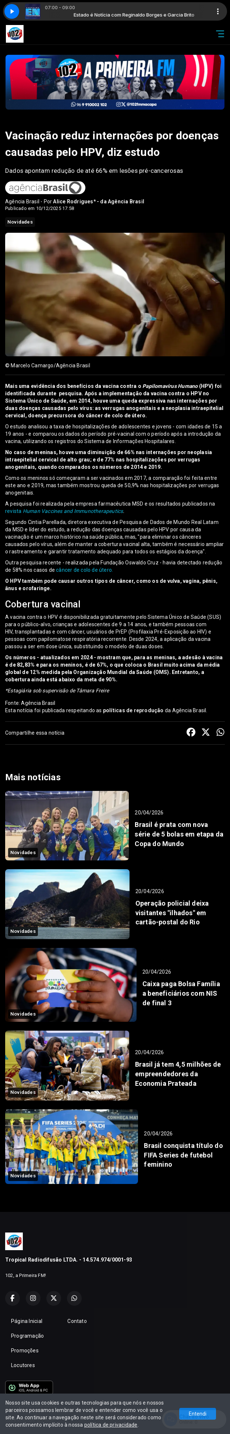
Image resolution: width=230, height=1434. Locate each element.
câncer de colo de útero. (84, 570)
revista (64, 511)
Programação (27, 1336)
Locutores (23, 1365)
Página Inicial (26, 1321)
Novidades (20, 222)
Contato (76, 1321)
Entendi (197, 1414)
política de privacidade (111, 1425)
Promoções (25, 1350)
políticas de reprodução (133, 710)
